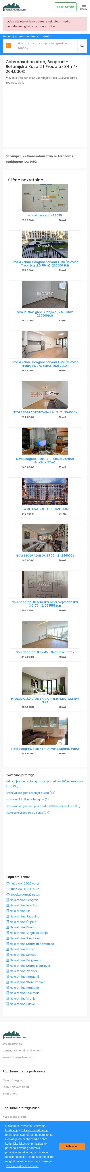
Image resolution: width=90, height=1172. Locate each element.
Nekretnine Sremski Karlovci (28, 966)
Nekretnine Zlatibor (21, 971)
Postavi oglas (65, 6)
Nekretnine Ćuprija (21, 922)
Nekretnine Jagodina (22, 916)
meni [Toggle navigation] (83, 6)
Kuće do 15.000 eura (22, 883)
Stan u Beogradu (14, 1080)
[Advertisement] (45, 118)
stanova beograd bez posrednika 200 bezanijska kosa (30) (43, 806)
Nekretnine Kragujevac (24, 960)
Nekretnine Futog (20, 949)
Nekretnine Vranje (21, 998)
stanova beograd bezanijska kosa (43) (30, 793)
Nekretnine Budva (20, 1004)
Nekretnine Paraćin (21, 927)
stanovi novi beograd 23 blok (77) (27, 813)
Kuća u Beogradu (14, 1117)
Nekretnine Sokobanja (23, 938)
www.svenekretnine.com (19, 1057)
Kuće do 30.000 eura (22, 889)
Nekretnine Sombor (22, 955)
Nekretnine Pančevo (22, 988)
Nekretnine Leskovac (23, 993)
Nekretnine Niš (18, 911)
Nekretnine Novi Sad (22, 905)
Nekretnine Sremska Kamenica (30, 944)
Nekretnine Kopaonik (23, 977)
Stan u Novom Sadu (16, 1087)
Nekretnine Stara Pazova (25, 982)
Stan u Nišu (10, 1093)
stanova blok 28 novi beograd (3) (27, 799)
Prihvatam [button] (72, 1146)
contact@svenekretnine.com (22, 1050)
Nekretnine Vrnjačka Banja (27, 933)
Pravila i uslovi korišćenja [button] (22, 1166)
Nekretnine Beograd (22, 900)
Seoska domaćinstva (23, 894)
